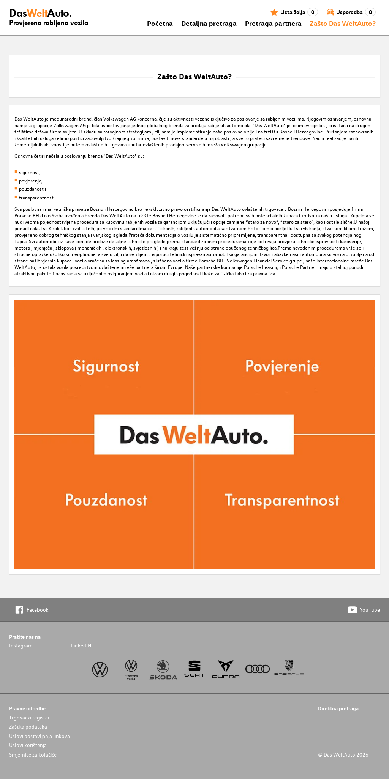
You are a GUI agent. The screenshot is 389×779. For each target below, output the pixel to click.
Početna (160, 23)
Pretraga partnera (273, 23)
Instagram (21, 645)
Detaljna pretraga (209, 23)
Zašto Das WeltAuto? (343, 23)
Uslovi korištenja (28, 745)
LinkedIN (81, 645)
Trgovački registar (29, 717)
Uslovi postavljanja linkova (39, 736)
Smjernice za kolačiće (33, 754)
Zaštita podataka (28, 726)
